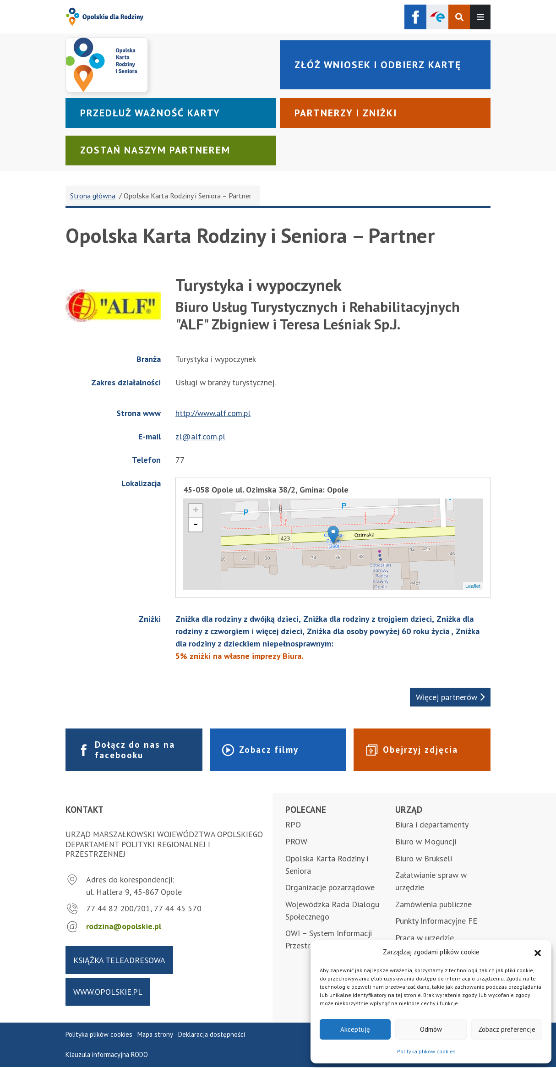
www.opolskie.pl (107, 992)
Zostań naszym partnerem (156, 150)
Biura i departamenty (432, 825)
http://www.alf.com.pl (213, 414)
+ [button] (196, 511)
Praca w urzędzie (424, 938)
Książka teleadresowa (119, 960)
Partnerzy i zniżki (347, 113)
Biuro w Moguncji (425, 842)
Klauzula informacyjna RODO (106, 1055)
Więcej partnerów (450, 697)
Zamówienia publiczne (433, 905)
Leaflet (472, 587)
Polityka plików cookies (426, 1051)
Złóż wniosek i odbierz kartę (380, 64)
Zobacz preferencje (506, 1029)
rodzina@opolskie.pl (123, 927)
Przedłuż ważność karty (151, 113)
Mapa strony (155, 1035)
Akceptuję (355, 1029)
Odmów (431, 1029)
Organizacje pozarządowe (330, 888)
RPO (293, 825)
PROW (296, 842)
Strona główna (92, 196)
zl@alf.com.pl (200, 437)
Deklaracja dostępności (211, 1035)
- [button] (195, 525)
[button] (537, 952)
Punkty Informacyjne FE (436, 921)
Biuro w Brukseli (423, 859)
